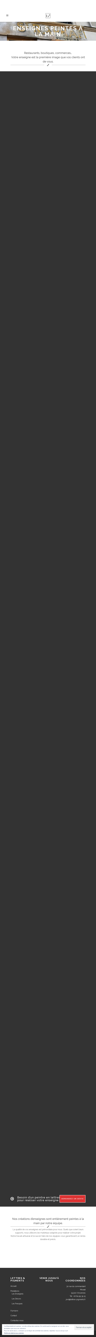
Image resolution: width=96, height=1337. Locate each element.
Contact (13, 1316)
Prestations (14, 1291)
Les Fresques (17, 1304)
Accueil (13, 1286)
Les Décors (16, 1299)
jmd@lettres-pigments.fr (76, 1299)
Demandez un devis (73, 1199)
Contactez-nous (17, 1320)
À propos (14, 1311)
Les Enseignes (17, 1294)
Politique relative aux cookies (14, 1333)
